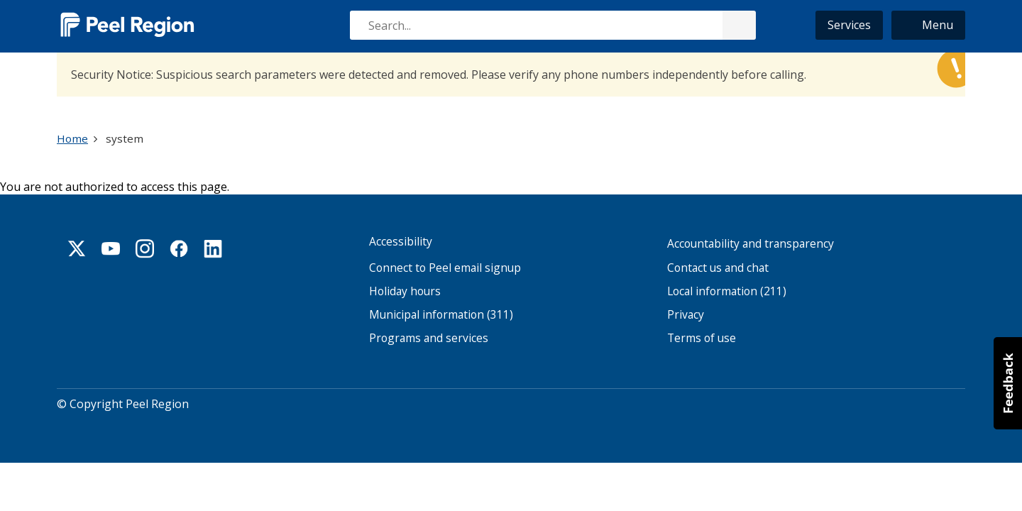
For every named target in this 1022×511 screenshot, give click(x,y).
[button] (928, 25)
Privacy (685, 314)
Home (72, 138)
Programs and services (428, 338)
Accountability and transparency (750, 243)
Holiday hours (405, 291)
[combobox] (552, 25)
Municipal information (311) (441, 314)
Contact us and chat (718, 267)
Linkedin (213, 248)
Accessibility (400, 241)
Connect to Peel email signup (445, 267)
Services (849, 25)
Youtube (111, 248)
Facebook (179, 248)
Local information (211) (726, 291)
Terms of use (701, 338)
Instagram (145, 248)
